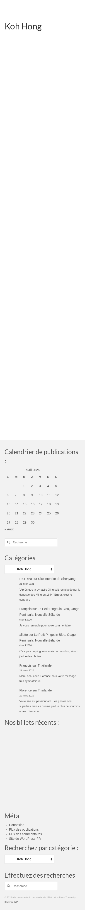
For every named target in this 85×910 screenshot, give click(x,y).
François (25, 609)
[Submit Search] (8, 542)
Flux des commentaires (25, 834)
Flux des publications (24, 829)
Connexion (16, 825)
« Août (9, 529)
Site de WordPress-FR (25, 838)
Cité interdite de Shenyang (56, 579)
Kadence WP (11, 902)
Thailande (45, 665)
